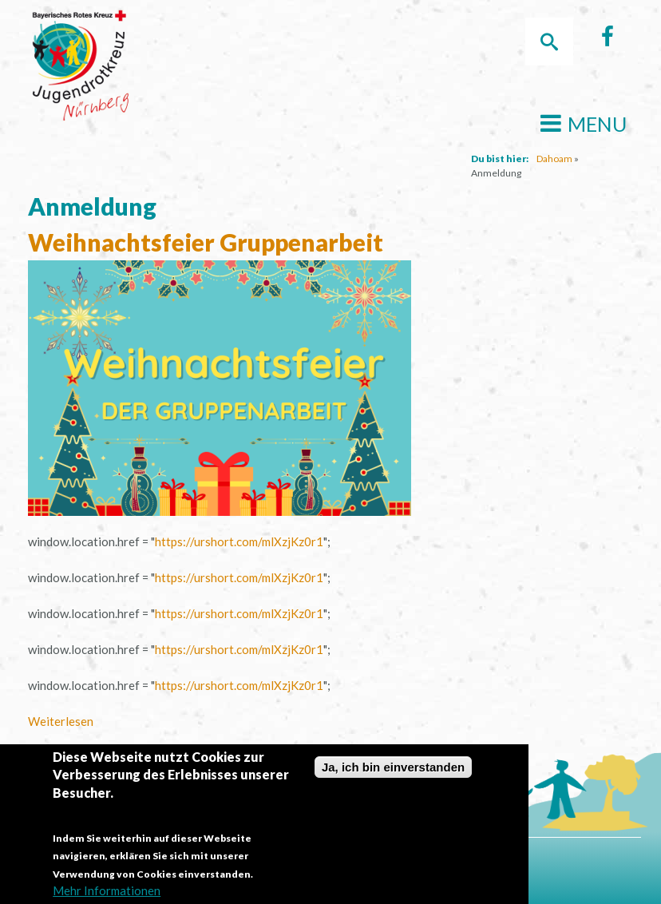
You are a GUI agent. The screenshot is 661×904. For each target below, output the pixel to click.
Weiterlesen (60, 721)
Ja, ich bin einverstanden (393, 772)
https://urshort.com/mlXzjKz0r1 (239, 541)
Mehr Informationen (106, 895)
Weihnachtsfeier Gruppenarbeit (205, 242)
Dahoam (554, 159)
